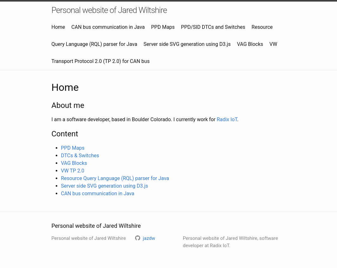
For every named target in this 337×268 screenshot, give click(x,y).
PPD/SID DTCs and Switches (213, 27)
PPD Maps (163, 27)
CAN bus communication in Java (108, 27)
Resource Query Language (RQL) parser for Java (115, 178)
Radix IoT (227, 119)
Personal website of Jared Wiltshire (109, 10)
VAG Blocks (250, 44)
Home (58, 27)
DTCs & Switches (80, 156)
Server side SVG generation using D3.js (187, 44)
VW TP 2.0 (72, 171)
